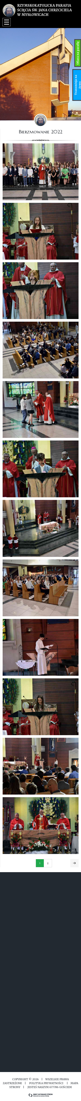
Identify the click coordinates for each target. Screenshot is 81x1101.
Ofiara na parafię (77, 53)
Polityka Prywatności (46, 1083)
